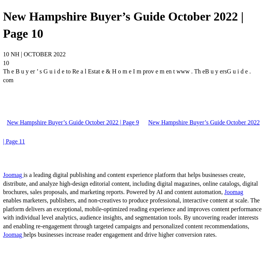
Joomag (13, 175)
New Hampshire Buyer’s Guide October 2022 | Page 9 (73, 122)
